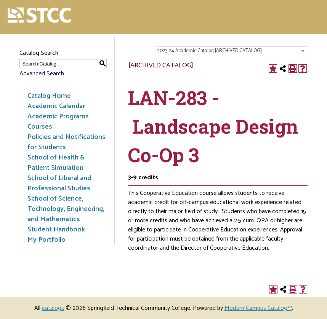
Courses (39, 126)
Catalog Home (49, 96)
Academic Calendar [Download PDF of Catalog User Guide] (56, 106)
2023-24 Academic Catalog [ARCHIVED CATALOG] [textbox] (209, 51)
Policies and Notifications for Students (66, 142)
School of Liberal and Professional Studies (59, 183)
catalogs (53, 308)
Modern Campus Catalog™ (258, 308)
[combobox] (231, 50)
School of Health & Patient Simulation (56, 163)
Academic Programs (58, 116)
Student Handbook (56, 229)
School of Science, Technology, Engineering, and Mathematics (65, 209)
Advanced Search (41, 74)
